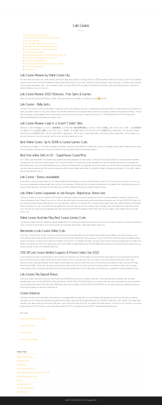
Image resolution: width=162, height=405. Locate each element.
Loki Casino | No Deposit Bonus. (34, 66)
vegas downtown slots (24, 384)
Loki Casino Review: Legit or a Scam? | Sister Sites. (40, 43)
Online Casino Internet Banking (29, 339)
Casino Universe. (29, 69)
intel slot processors (23, 361)
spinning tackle (21, 365)
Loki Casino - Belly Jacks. (32, 41)
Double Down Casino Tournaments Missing (33, 319)
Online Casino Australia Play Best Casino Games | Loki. (41, 58)
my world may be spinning (25, 388)
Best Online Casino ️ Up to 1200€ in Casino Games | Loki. (41, 46)
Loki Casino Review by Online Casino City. (37, 35)
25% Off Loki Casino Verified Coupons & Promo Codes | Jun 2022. (44, 64)
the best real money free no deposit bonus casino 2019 (33, 372)
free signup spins (22, 392)
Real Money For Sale (26, 332)
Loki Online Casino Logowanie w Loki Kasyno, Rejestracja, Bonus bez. (45, 55)
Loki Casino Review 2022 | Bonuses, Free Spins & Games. (42, 38)
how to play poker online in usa (26, 368)
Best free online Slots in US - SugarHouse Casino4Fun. (41, 49)
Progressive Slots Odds (27, 325)
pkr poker (20, 380)
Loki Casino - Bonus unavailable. (34, 52)
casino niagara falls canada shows (27, 376)
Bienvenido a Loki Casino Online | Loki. (36, 61)
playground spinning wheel (25, 357)
